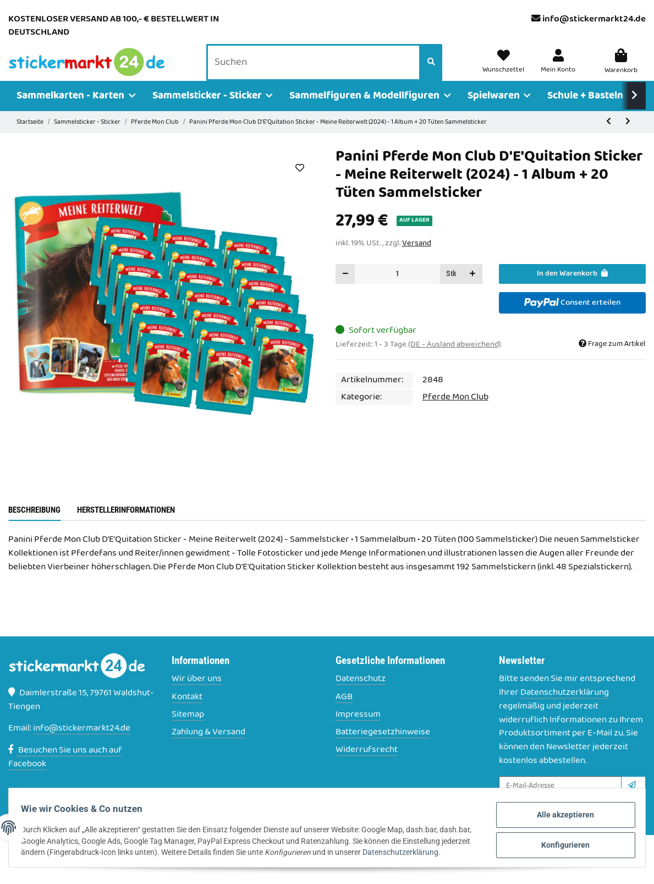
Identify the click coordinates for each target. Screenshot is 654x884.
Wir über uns (197, 695)
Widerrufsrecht (367, 766)
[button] (559, 70)
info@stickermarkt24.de (594, 19)
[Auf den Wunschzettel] (300, 183)
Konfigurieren (551, 845)
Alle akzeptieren (552, 818)
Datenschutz (361, 695)
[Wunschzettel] (507, 70)
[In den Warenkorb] (572, 289)
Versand (416, 259)
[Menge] (397, 289)
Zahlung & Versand (208, 748)
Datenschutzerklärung (564, 708)
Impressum (358, 730)
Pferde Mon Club (455, 412)
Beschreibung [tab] (34, 525)
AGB (344, 713)
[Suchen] (316, 71)
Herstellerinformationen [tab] (126, 525)
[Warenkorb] (621, 70)
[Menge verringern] (345, 289)
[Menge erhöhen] (472, 289)
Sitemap (188, 730)
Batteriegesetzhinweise (383, 748)
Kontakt (187, 713)
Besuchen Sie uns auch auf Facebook (65, 773)
